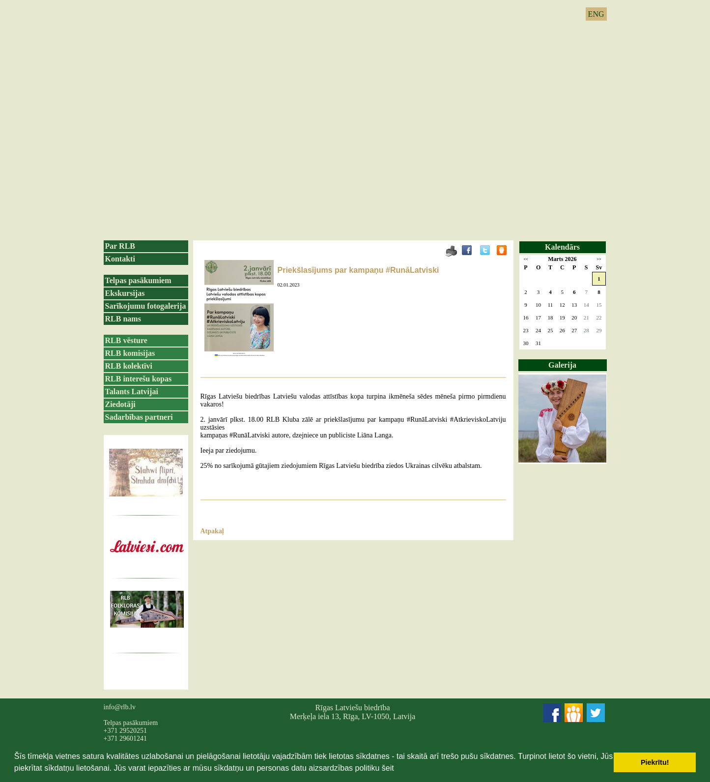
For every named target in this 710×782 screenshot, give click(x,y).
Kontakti (120, 259)
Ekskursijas (125, 293)
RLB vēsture (126, 340)
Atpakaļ (212, 531)
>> (598, 259)
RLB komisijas (130, 353)
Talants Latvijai (131, 391)
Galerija (562, 365)
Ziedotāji (120, 404)
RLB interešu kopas (138, 379)
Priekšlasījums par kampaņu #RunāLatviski (358, 270)
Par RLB (120, 246)
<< (525, 259)
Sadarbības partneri (139, 417)
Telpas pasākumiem (138, 280)
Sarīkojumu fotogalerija (145, 306)
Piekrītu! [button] (655, 762)
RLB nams (123, 319)
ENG (596, 14)
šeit (388, 768)
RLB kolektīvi (128, 366)
